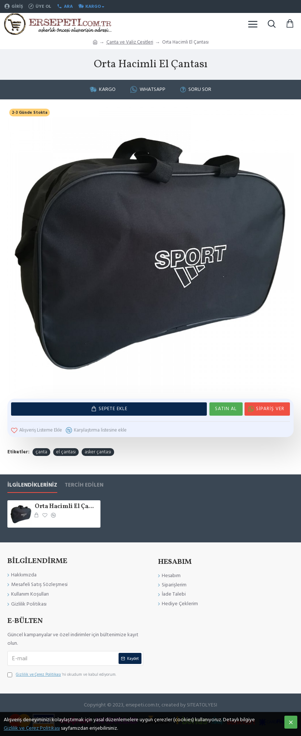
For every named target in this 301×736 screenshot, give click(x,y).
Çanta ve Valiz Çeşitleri (129, 42)
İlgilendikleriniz (32, 485)
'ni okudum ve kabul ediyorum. (61, 674)
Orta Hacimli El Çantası (66, 507)
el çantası (66, 452)
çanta (41, 452)
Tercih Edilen (84, 485)
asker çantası (98, 452)
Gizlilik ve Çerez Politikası (32, 728)
